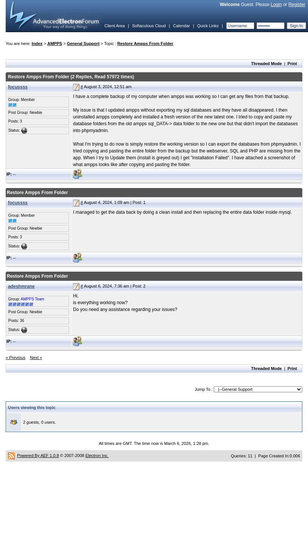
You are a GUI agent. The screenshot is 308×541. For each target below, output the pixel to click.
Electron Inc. (97, 455)
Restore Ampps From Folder (145, 43)
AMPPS (54, 43)
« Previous (15, 357)
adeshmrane (21, 286)
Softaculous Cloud (149, 25)
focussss (18, 87)
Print (292, 63)
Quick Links (208, 25)
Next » (36, 357)
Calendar (181, 25)
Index (37, 43)
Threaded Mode (266, 63)
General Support (83, 43)
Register (296, 4)
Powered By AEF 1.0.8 (38, 455)
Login (276, 4)
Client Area (114, 25)
